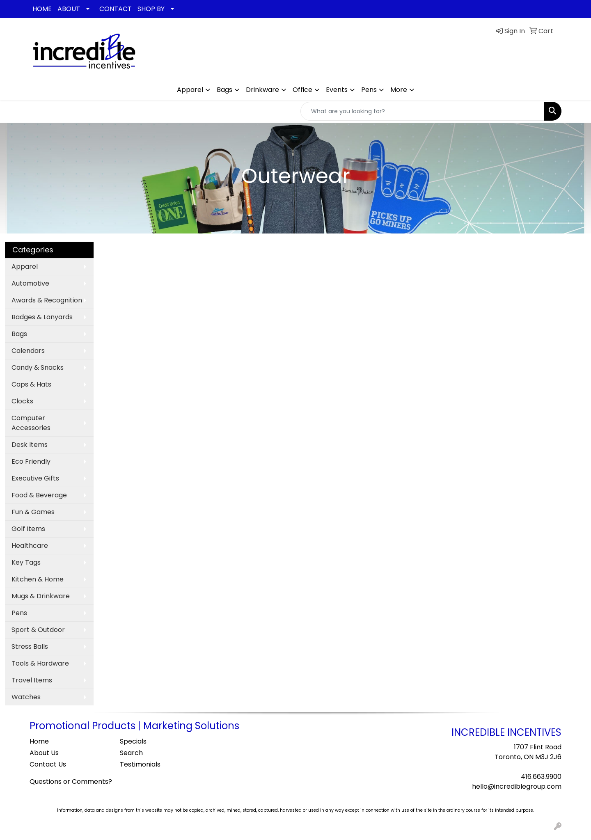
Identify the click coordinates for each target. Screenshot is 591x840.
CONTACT (115, 9)
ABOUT (68, 9)
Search (131, 753)
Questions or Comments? (71, 781)
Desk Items (29, 444)
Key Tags (26, 562)
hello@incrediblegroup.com (516, 786)
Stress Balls (29, 646)
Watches (26, 697)
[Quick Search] (422, 111)
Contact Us (48, 764)
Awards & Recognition (46, 300)
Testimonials (140, 764)
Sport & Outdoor (38, 629)
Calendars (28, 350)
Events (337, 89)
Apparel (190, 89)
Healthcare (29, 545)
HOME (42, 9)
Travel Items (31, 680)
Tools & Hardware (40, 663)
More (398, 89)
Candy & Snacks (37, 367)
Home (39, 741)
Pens (369, 89)
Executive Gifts (35, 478)
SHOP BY (151, 9)
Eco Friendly (30, 461)
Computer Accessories (30, 423)
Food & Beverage (39, 495)
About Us (44, 753)
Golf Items (28, 528)
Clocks (22, 401)
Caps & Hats (31, 384)
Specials (133, 741)
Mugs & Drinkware (40, 596)
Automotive (30, 283)
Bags (224, 89)
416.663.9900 (541, 776)
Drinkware (262, 89)
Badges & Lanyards (42, 317)
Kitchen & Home (37, 579)
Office (302, 89)
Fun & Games (33, 512)
